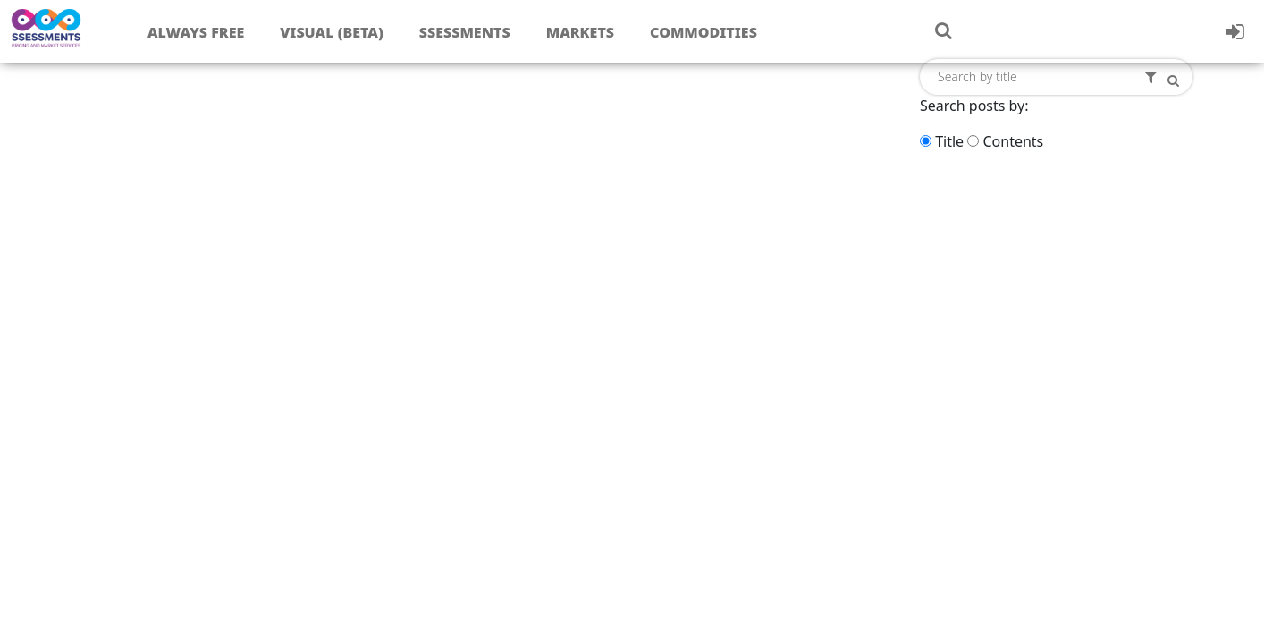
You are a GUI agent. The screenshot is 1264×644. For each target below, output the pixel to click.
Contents (1012, 141)
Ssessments (464, 32)
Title (949, 141)
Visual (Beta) (331, 32)
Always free (195, 32)
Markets (580, 32)
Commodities (703, 32)
